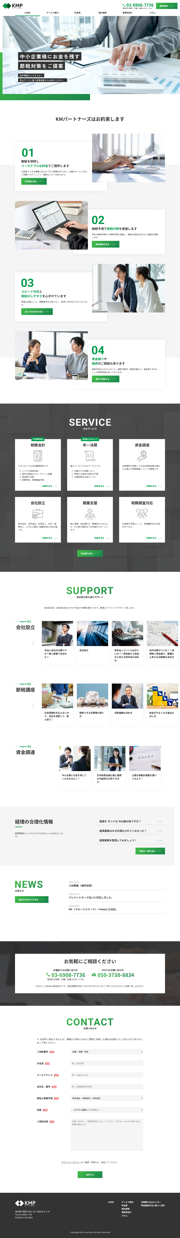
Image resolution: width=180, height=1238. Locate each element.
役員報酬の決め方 (123, 712)
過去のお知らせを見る (29, 899)
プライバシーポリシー (71, 1162)
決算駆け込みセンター (151, 1202)
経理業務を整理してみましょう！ (118, 840)
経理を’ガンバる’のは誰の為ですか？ (120, 821)
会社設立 (83, 650)
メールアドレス (45, 1075)
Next (161, 642)
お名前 (40, 1063)
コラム (153, 12)
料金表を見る (31, 181)
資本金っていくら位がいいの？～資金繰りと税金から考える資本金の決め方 (126, 655)
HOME (27, 12)
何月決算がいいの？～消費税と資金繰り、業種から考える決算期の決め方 (161, 654)
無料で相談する (103, 378)
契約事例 (102, 12)
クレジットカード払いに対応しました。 (91, 897)
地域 (39, 1109)
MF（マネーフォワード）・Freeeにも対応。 (93, 909)
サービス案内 (52, 12)
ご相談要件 (42, 1051)
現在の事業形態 (45, 1098)
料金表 (77, 12)
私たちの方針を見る (34, 311)
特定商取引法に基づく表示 (153, 1205)
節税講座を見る (103, 244)
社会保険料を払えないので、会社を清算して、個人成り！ (56, 716)
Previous (33, 642)
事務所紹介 (127, 12)
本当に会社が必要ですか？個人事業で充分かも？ (55, 654)
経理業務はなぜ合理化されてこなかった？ (123, 831)
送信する (90, 1174)
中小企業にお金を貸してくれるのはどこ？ (74, 777)
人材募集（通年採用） (81, 885)
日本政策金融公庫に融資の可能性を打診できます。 (109, 779)
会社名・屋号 (43, 1086)
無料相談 (164, 5)
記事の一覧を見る (147, 851)
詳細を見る (47, 485)
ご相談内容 (42, 1121)
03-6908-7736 (138, 5)
